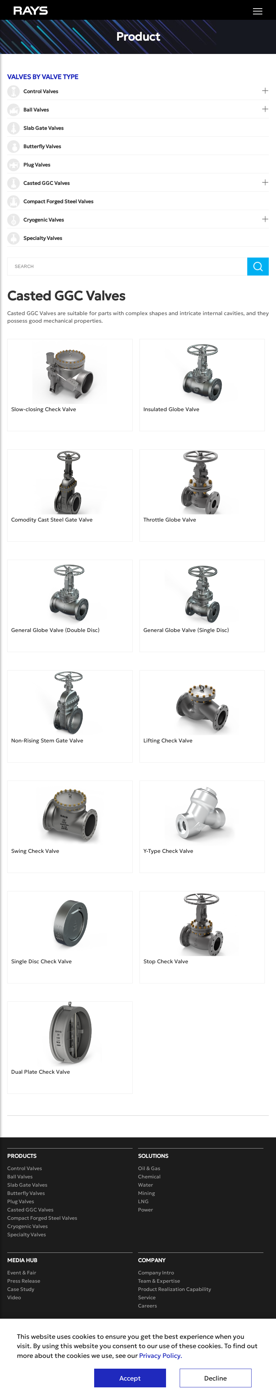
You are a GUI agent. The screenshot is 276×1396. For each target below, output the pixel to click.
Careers (147, 1305)
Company (151, 1260)
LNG (143, 1201)
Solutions (153, 1155)
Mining (146, 1193)
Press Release (23, 1281)
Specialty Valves (26, 1234)
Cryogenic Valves (27, 1226)
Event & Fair (21, 1272)
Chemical (149, 1176)
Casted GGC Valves (30, 1209)
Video (14, 1297)
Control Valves (24, 1168)
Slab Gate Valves (27, 1185)
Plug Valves (20, 1201)
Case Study (20, 1289)
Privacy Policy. (160, 1356)
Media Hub (22, 1260)
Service (147, 1297)
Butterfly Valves (26, 1193)
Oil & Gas (149, 1168)
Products (21, 1155)
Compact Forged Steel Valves (42, 1218)
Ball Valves (20, 1176)
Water (145, 1185)
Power (145, 1209)
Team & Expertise (159, 1281)
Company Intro (156, 1272)
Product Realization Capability (174, 1289)
